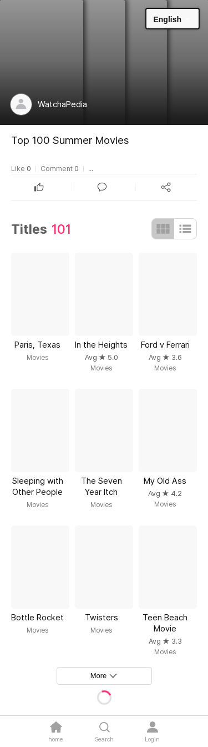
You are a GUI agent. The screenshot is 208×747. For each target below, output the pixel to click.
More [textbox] (98, 675)
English (167, 19)
